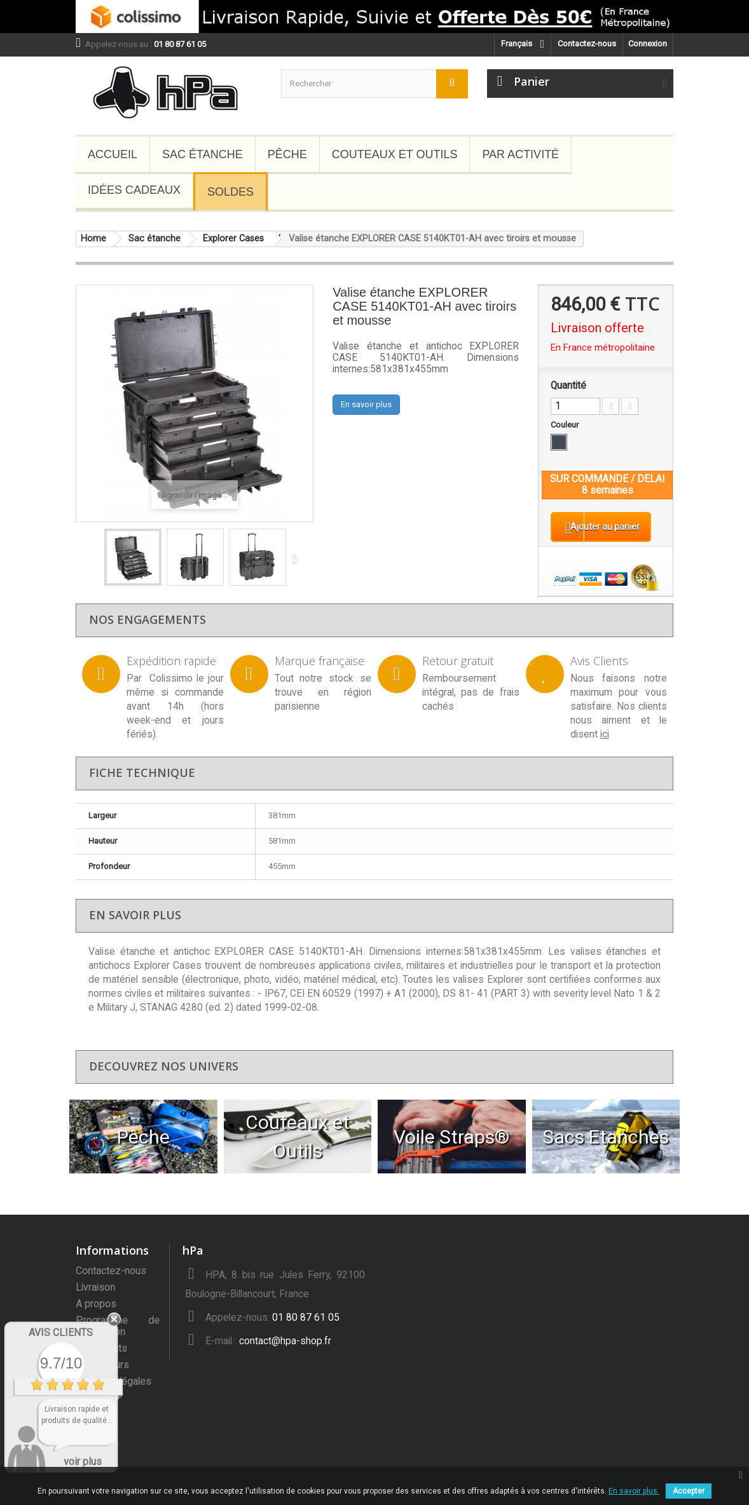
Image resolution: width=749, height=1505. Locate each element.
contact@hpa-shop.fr (285, 1351)
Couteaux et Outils (395, 154)
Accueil (112, 154)
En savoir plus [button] (366, 404)
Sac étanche (202, 154)
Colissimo (171, 688)
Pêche (287, 154)
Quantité (568, 385)
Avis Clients (61, 1332)
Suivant (297, 559)
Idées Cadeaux (134, 190)
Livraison (95, 1298)
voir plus (83, 1461)
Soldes (230, 192)
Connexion (647, 43)
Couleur (566, 424)
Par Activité (520, 154)
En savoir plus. (633, 1491)
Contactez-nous (587, 43)
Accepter (688, 1491)
